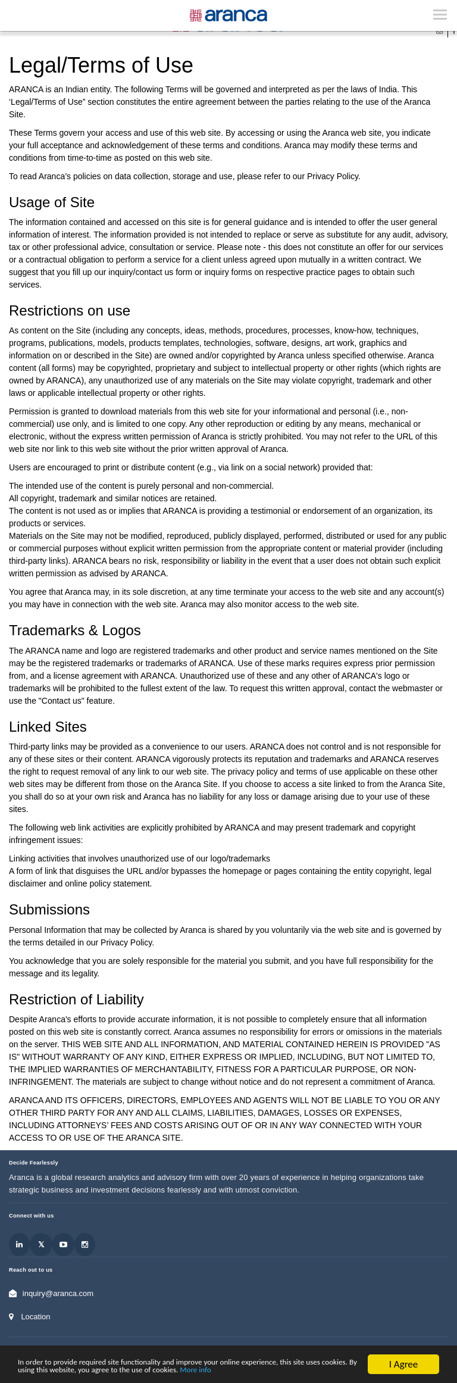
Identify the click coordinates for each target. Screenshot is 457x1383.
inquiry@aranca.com (58, 1293)
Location (35, 1316)
